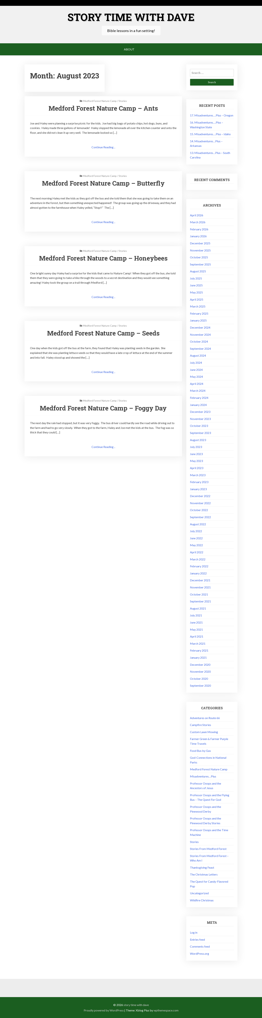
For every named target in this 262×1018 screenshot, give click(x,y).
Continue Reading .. (103, 147)
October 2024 (199, 341)
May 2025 (196, 292)
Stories (123, 100)
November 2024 (200, 334)
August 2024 (198, 355)
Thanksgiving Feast (202, 867)
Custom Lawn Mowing (204, 731)
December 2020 (200, 664)
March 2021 (197, 643)
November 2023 (200, 418)
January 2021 (198, 657)
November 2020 (200, 671)
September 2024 (200, 348)
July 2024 (196, 362)
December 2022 (200, 495)
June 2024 (196, 369)
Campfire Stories (200, 724)
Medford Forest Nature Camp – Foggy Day (103, 408)
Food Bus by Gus (200, 750)
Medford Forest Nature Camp (100, 100)
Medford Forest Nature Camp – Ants (103, 108)
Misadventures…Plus (203, 776)
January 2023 (198, 489)
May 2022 (196, 545)
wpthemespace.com (166, 1010)
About (129, 49)
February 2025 (199, 313)
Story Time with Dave (131, 16)
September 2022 (200, 517)
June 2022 (196, 538)
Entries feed (197, 939)
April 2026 (196, 215)
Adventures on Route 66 (205, 717)
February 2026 (199, 229)
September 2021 (200, 601)
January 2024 (198, 404)
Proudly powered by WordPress (104, 1010)
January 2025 (198, 320)
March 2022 (197, 559)
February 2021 (199, 650)
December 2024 (200, 327)
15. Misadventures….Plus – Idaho (210, 134)
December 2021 (200, 580)
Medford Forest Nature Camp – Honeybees (103, 258)
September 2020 (200, 685)
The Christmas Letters (204, 874)
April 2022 (196, 552)
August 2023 (198, 439)
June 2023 (196, 453)
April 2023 (196, 467)
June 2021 (196, 622)
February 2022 (199, 566)
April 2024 (196, 383)
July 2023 (196, 446)
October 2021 (199, 594)
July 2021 (196, 615)
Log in (193, 932)
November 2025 (200, 250)
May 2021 (196, 629)
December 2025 (200, 243)
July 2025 (196, 278)
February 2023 (199, 481)
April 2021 (196, 636)
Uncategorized (199, 893)
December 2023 (200, 411)
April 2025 (196, 299)
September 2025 (200, 264)
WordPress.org (199, 953)
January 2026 (198, 236)
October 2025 (199, 257)
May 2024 (196, 376)
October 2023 (199, 425)
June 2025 (196, 285)
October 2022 (199, 509)
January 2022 (198, 573)
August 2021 (198, 608)
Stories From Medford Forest (208, 848)
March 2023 (197, 475)
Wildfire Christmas (202, 900)
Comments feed (200, 946)
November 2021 (200, 587)
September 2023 (200, 432)
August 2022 (198, 524)
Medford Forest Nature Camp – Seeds (103, 333)
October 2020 (199, 678)
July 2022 (196, 531)
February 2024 (199, 397)
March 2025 (197, 306)
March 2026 (197, 222)
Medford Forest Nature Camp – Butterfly (103, 183)
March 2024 (197, 390)
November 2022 (200, 503)
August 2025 (198, 271)
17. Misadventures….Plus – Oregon (211, 115)
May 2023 (196, 460)
